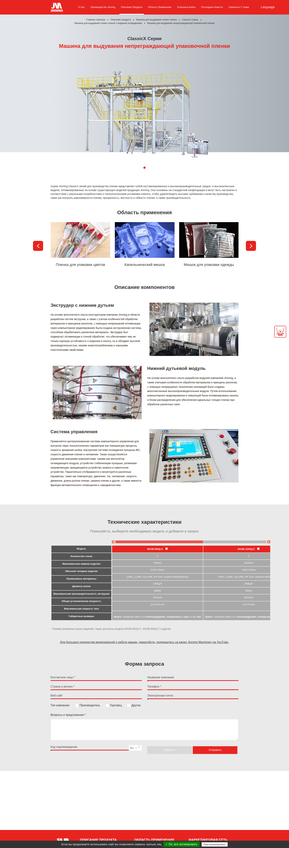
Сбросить (169, 750)
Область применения (159, 7)
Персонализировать (214, 844)
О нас (81, 7)
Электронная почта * (160, 696)
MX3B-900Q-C (157, 549)
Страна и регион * (63, 686)
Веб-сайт (57, 695)
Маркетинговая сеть (208, 840)
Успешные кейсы (186, 7)
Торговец (114, 705)
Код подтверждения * (64, 747)
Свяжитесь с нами (239, 7)
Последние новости (212, 7)
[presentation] (38, 246)
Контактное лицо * (63, 677)
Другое (133, 705)
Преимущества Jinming (102, 7)
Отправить (215, 750)
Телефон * (154, 686)
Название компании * (160, 678)
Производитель (87, 705)
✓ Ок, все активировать (181, 844)
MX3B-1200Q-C (249, 549)
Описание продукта (131, 7)
